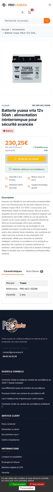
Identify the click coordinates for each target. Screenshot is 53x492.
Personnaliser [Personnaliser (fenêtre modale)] (27, 488)
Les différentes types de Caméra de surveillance (23, 388)
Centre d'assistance (10, 440)
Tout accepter (18, 484)
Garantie (5, 472)
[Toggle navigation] (49, 5)
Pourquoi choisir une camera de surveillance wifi (23, 393)
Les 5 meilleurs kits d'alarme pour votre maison (23, 398)
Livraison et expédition (12, 457)
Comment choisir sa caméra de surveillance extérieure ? (26, 405)
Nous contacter (8, 424)
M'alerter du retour (26, 159)
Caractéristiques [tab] (13, 271)
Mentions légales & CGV (12, 467)
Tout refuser (37, 484)
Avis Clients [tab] (34, 271)
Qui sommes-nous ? (10, 434)
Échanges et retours (11, 462)
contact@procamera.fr (13, 352)
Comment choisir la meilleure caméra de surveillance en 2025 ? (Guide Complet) (26, 381)
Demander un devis (10, 429)
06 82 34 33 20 (10, 356)
